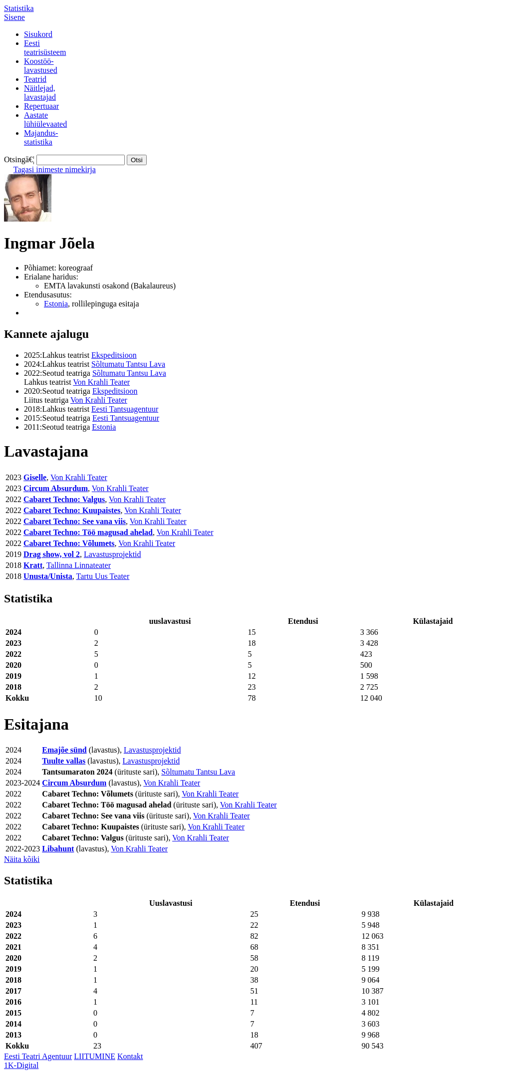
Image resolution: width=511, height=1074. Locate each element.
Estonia (56, 303)
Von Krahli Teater (101, 382)
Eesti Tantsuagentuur (124, 409)
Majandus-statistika (41, 137)
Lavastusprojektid (112, 554)
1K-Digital (21, 1065)
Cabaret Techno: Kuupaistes (71, 510)
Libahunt (58, 848)
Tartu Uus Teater (103, 576)
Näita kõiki (22, 859)
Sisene (14, 17)
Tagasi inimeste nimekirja (54, 169)
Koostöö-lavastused (40, 65)
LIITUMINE (94, 1056)
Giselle (34, 477)
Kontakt (130, 1056)
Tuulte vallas (63, 761)
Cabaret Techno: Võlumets (69, 543)
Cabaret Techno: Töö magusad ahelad (88, 532)
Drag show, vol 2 (51, 554)
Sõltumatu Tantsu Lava (128, 364)
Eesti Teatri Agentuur (38, 1056)
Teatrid (35, 79)
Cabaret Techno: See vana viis (74, 521)
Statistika (19, 8)
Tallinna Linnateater (78, 565)
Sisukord (38, 34)
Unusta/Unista (47, 576)
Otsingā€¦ (19, 159)
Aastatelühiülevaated (45, 119)
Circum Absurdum (55, 488)
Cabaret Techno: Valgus (64, 499)
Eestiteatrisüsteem (45, 47)
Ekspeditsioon (114, 355)
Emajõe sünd (64, 750)
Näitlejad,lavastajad (40, 92)
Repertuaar (41, 106)
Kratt (32, 565)
